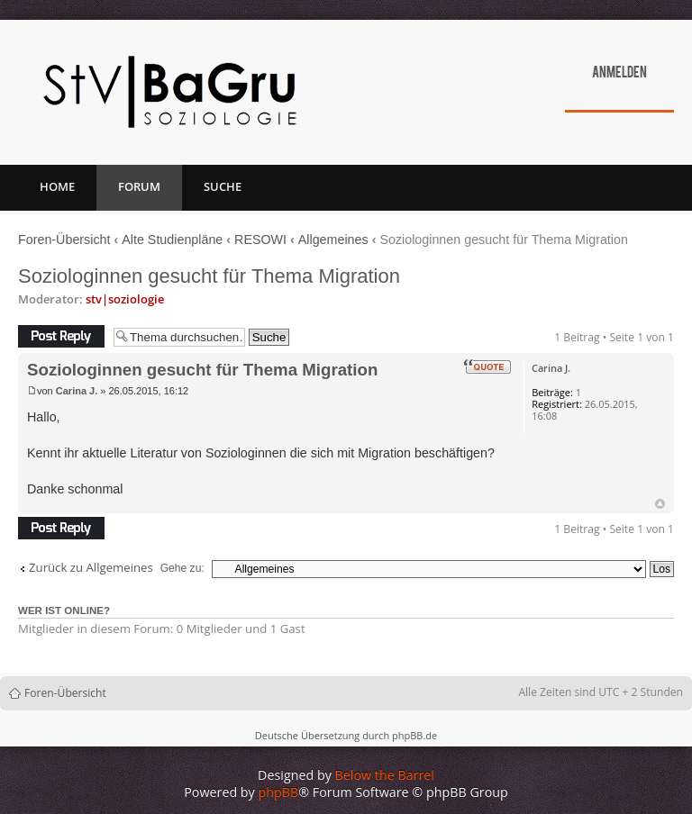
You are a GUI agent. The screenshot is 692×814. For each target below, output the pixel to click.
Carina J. (76, 390)
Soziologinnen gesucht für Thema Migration (209, 276)
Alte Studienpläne (172, 239)
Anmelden (619, 74)
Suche (222, 186)
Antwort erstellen (61, 336)
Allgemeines (333, 239)
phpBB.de (414, 735)
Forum (139, 186)
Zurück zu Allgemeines (91, 567)
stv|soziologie (125, 299)
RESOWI (260, 239)
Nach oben (660, 504)
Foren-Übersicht (64, 239)
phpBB (279, 791)
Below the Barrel (384, 774)
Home (57, 186)
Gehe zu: (182, 568)
